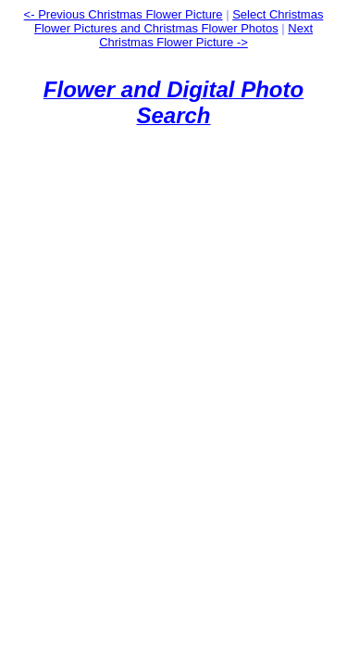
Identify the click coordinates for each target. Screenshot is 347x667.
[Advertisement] (173, 316)
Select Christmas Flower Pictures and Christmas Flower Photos (178, 21)
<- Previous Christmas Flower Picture (123, 14)
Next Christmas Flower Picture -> (206, 35)
